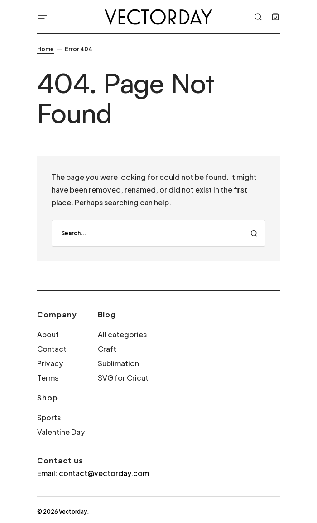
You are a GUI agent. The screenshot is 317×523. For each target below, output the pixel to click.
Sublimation (118, 363)
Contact (52, 348)
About (48, 334)
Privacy (50, 363)
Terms (47, 377)
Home (45, 49)
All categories (122, 334)
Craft (107, 348)
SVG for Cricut (123, 377)
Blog (107, 314)
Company (57, 314)
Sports (49, 417)
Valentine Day (61, 432)
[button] (42, 16)
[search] (158, 233)
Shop (47, 397)
